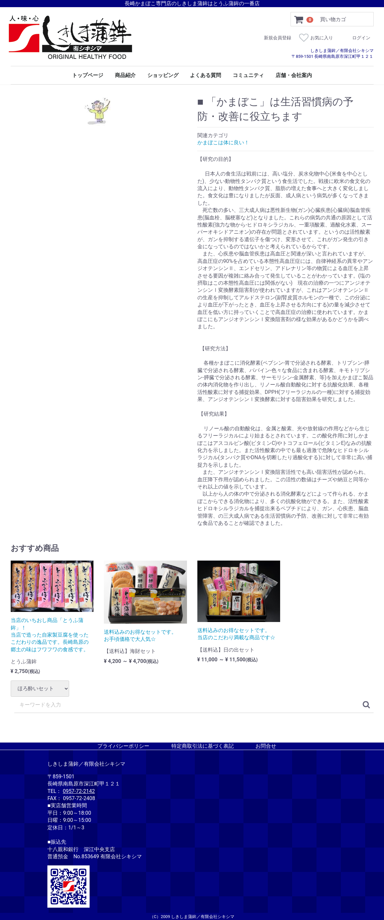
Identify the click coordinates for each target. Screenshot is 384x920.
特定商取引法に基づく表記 (202, 746)
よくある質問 (205, 75)
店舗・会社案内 (294, 75)
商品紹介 (125, 75)
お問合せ (265, 746)
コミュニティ (248, 75)
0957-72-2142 (79, 791)
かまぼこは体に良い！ (223, 142)
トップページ (87, 75)
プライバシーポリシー (123, 746)
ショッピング (163, 75)
